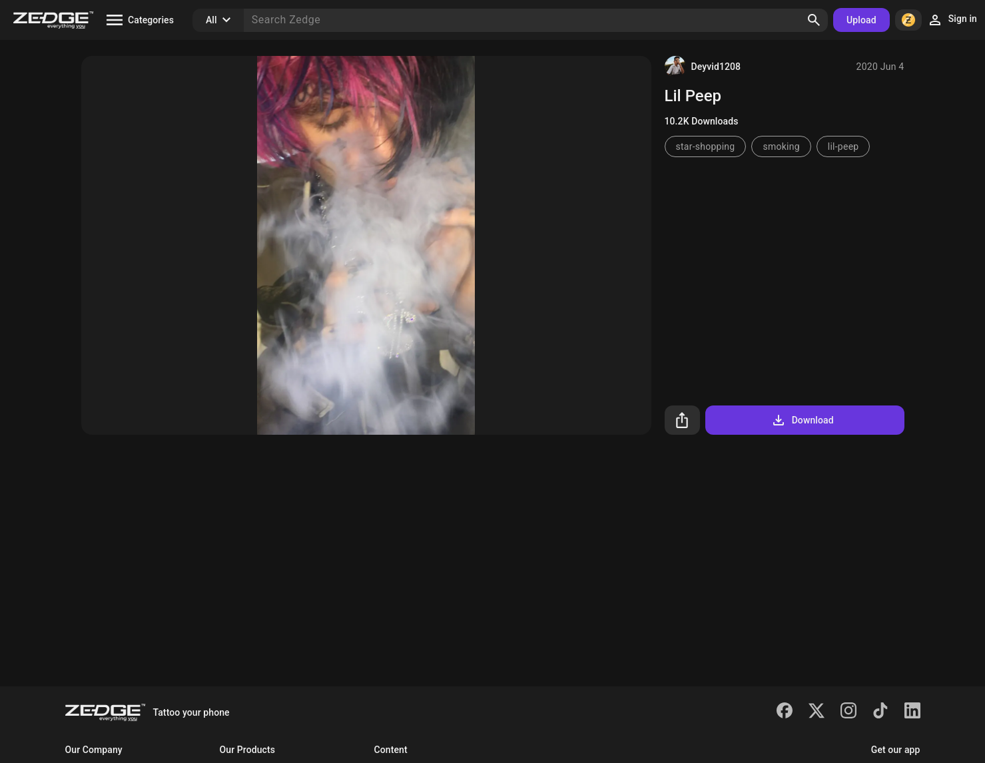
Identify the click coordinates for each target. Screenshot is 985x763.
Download (802, 420)
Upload (861, 20)
